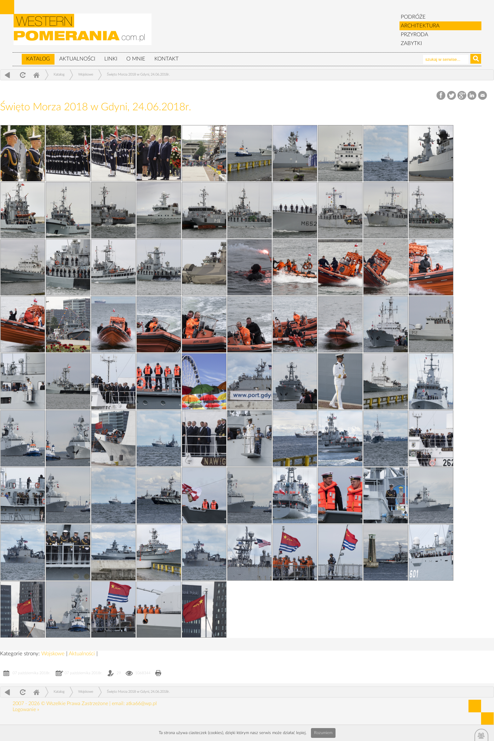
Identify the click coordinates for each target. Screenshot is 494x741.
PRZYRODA (414, 34)
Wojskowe (85, 74)
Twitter (452, 96)
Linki (110, 58)
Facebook (441, 96)
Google (462, 96)
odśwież (22, 75)
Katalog (38, 58)
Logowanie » (26, 709)
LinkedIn (472, 96)
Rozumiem (323, 733)
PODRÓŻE (413, 17)
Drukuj (158, 674)
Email (483, 96)
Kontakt (166, 58)
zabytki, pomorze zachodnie (83, 32)
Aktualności (77, 58)
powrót (7, 75)
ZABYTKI (411, 43)
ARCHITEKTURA (420, 25)
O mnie (135, 58)
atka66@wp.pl (141, 703)
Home (36, 75)
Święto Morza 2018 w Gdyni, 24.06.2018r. (138, 74)
